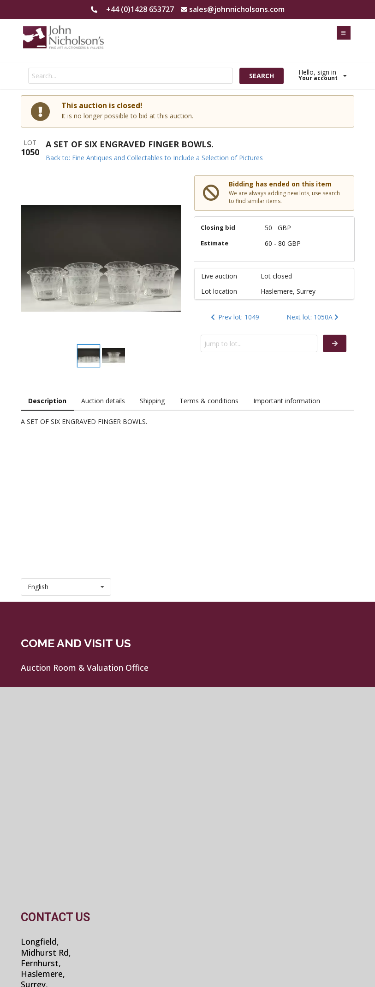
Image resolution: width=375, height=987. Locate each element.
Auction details (103, 400)
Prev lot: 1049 (234, 317)
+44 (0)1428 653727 (140, 9)
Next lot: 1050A (313, 317)
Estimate (214, 243)
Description (47, 400)
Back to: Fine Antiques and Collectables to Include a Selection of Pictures (154, 157)
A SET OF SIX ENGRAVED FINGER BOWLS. (130, 144)
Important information (286, 400)
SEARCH (261, 75)
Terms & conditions (208, 400)
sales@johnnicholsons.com (237, 9)
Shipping (152, 400)
